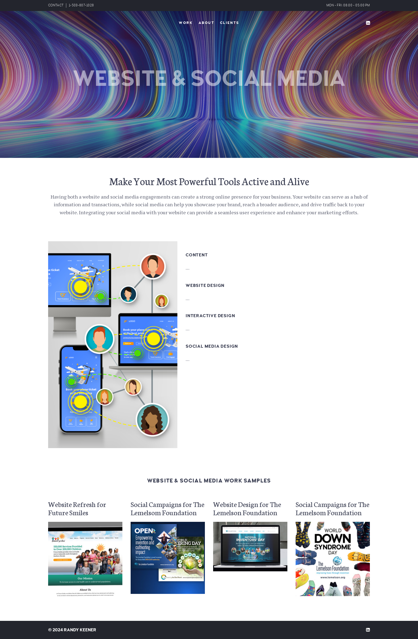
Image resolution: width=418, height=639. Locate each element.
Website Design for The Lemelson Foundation (247, 508)
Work (186, 23)
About (207, 23)
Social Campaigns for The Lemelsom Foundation (167, 508)
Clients (229, 23)
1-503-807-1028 (81, 5)
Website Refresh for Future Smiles (77, 508)
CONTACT (56, 5)
